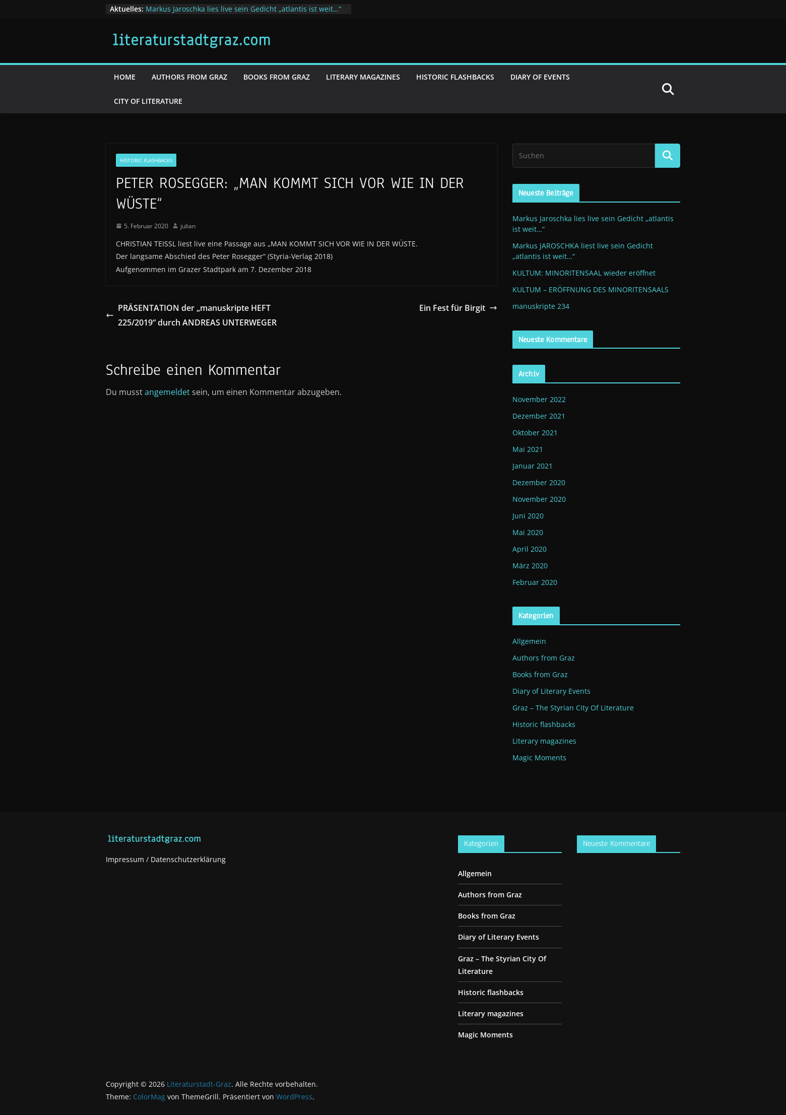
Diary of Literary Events (551, 691)
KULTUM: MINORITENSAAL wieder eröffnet (584, 273)
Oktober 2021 (535, 432)
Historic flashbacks (455, 77)
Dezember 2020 (538, 482)
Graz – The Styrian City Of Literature (573, 707)
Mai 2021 (527, 449)
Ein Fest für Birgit (458, 307)
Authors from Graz (189, 77)
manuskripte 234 (540, 306)
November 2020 (539, 499)
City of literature (148, 101)
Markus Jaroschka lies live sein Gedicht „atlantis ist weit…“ (243, 9)
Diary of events (540, 77)
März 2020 (530, 565)
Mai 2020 (527, 532)
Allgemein (529, 641)
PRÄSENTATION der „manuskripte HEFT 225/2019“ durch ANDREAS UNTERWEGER (191, 315)
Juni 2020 (528, 515)
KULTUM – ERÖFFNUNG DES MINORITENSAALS (590, 289)
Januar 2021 (532, 466)
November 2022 (539, 399)
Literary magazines (363, 77)
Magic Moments (539, 757)
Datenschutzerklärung (188, 859)
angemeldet (167, 392)
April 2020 (529, 549)
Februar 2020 (534, 582)
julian (187, 226)
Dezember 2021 (538, 416)
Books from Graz (276, 77)
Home (125, 77)
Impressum (125, 859)
